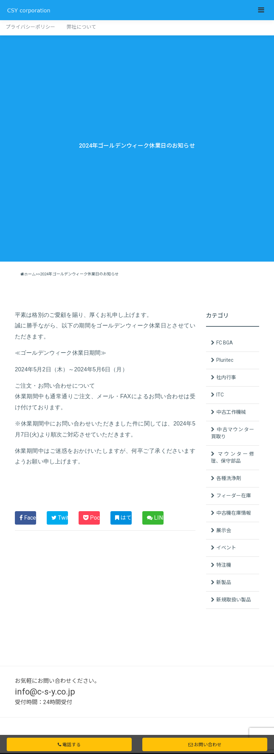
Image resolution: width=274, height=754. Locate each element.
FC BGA (224, 342)
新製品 (223, 582)
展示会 (223, 530)
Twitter (59, 517)
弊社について (81, 27)
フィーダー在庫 (233, 495)
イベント (226, 547)
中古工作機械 (231, 412)
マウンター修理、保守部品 (232, 457)
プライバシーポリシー (30, 27)
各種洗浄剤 (228, 478)
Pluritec (224, 360)
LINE (155, 517)
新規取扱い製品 (233, 599)
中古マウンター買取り (232, 433)
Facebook (27, 517)
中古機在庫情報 (233, 513)
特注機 (223, 565)
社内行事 (226, 377)
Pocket (91, 517)
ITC (220, 395)
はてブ (123, 517)
